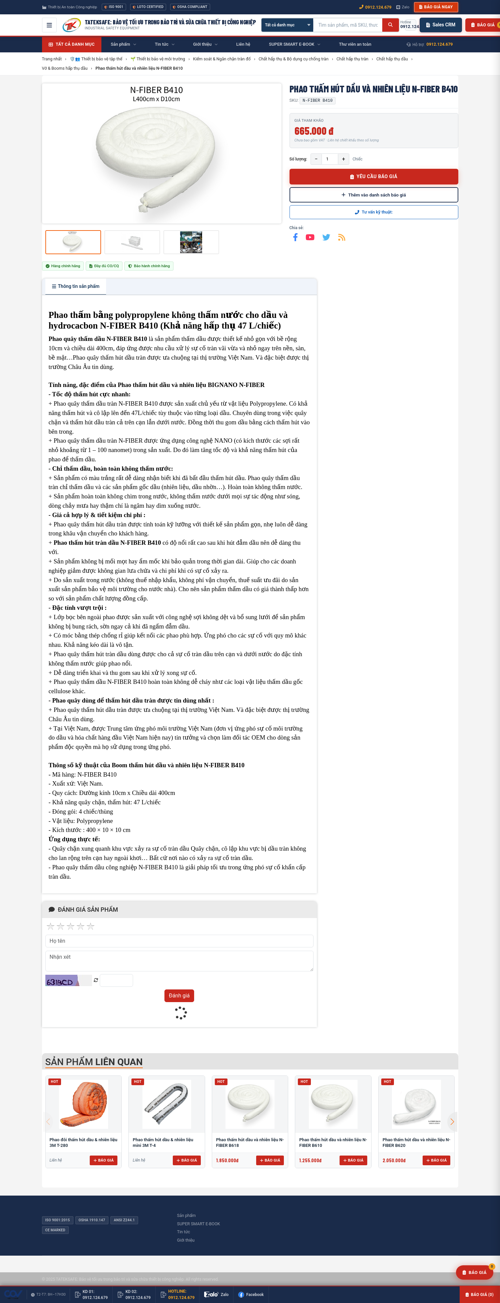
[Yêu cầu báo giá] (474, 1272)
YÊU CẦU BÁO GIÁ (374, 176)
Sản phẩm (186, 1215)
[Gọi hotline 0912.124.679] (410, 25)
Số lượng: (298, 158)
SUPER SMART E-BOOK (198, 1223)
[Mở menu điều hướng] (49, 25)
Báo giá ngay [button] (436, 7)
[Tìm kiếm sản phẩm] (348, 25)
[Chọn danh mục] (287, 25)
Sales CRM (440, 24)
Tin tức (183, 1231)
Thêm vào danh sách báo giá (374, 194)
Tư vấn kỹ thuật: (374, 211)
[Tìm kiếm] (390, 25)
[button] (452, 1122)
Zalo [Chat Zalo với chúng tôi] (403, 7)
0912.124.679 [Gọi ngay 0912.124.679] (375, 7)
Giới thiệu (185, 1240)
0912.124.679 (440, 44)
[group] (162, 153)
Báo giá (103, 1160)
